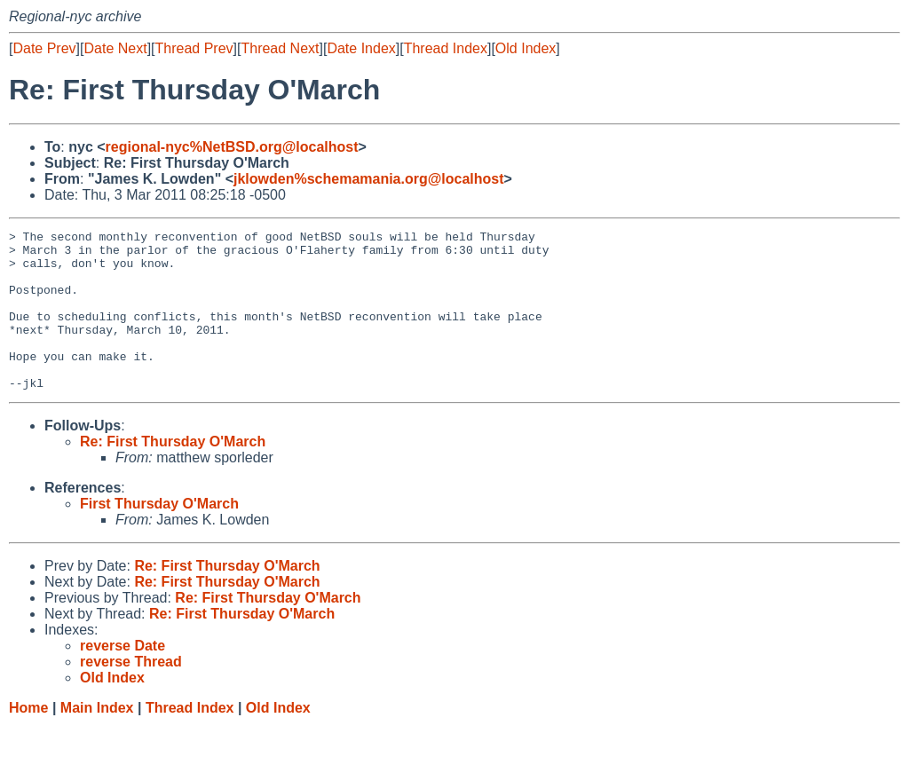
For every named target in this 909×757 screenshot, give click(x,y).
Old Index (525, 48)
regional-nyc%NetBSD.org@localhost (232, 146)
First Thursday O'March (159, 535)
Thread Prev (194, 48)
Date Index (361, 48)
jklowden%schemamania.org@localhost (368, 178)
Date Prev (43, 48)
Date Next (114, 48)
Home (28, 739)
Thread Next (280, 48)
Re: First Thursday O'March (172, 473)
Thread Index (445, 48)
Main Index (97, 739)
